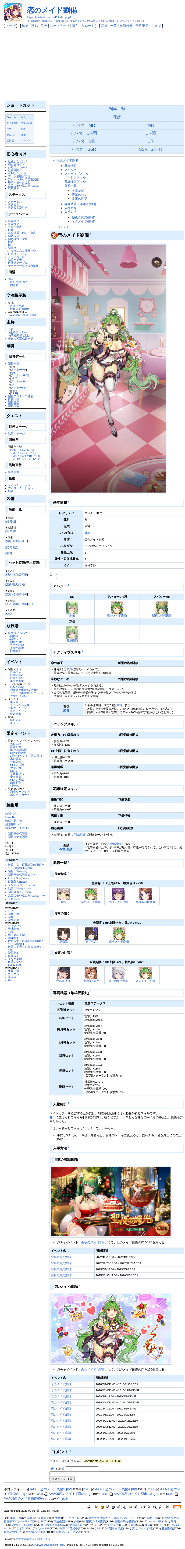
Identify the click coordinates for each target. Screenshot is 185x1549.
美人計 (14, 701)
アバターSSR (19, 387)
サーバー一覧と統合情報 (23, 265)
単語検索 (126, 26)
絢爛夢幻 (13, 937)
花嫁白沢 (13, 913)
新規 (104, 26)
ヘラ (11, 931)
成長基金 (13, 188)
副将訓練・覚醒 (18, 238)
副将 (23, 129)
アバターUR (18, 381)
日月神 (23, 603)
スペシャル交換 (20, 704)
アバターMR (18, 369)
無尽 (9, 594)
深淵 (9, 613)
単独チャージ (18, 710)
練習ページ (12, 813)
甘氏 (53, 1117)
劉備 (72, 615)
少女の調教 (17, 648)
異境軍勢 (13, 471)
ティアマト (15, 925)
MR (13, 372)
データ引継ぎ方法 (19, 176)
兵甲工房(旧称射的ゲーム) (26, 692)
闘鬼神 (23, 594)
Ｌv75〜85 (29, 452)
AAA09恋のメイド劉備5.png (48, 1489)
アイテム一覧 (16, 256)
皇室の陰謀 (17, 645)
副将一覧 (13, 363)
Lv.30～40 (16, 449)
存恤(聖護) (79, 834)
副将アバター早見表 (20, 396)
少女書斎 (15, 776)
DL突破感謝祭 (19, 749)
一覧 (113, 26)
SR (12, 393)
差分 (43, 26)
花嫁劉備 (72, 640)
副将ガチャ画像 (18, 836)
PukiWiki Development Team (49, 1545)
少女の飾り (17, 767)
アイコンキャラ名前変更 (23, 179)
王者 (9, 603)
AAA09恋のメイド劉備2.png (67, 1494)
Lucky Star (16, 674)
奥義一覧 (13, 399)
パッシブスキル (75, 177)
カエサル (13, 973)
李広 (11, 979)
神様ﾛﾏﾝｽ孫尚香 (145, 901)
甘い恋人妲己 (90, 980)
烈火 (9, 574)
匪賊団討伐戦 (18, 281)
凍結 (34, 26)
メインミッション (19, 485)
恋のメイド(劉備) (83, 221)
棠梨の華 (13, 919)
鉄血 (15, 574)
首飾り (23, 540)
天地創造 (13, 928)
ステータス (15, 201)
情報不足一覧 (13, 820)
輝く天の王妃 (16, 934)
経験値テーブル (18, 262)
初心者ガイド (16, 164)
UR (13, 384)
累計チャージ (18, 707)
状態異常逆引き (18, 207)
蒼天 (15, 584)
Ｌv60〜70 (16, 452)
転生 (11, 244)
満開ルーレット (20, 791)
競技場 (10, 140)
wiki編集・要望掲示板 (23, 314)
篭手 (15, 540)
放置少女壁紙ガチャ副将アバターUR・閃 (114, 1518)
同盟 (11, 278)
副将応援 (13, 405)
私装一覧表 (15, 259)
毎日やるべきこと (19, 182)
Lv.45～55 (28, 449)
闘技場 (14, 636)
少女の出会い (18, 695)
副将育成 (13, 235)
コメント (63, 227)
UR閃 (14, 378)
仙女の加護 (17, 764)
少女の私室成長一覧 (23, 250)
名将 (21, 584)
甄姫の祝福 (17, 687)
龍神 (15, 603)
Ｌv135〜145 (34, 458)
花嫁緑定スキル (75, 181)
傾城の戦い (17, 641)
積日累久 (15, 719)
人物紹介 (70, 208)
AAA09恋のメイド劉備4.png (113, 1489)
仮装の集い (17, 677)
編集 (25, 26)
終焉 (15, 594)
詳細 (86, 1489)
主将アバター (18, 332)
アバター (70, 169)
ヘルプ (156, 26)
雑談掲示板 (17, 305)
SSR (13, 390)
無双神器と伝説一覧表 (22, 232)
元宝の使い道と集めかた (23, 185)
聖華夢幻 (13, 952)
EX (12, 366)
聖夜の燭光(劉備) (83, 217)
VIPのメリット (17, 173)
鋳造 (11, 241)
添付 (75, 26)
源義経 (63, 941)
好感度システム (18, 253)
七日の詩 (15, 743)
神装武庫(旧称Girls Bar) (24, 689)
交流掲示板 (27, 123)
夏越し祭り (17, 746)
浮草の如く (79, 194)
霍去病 (12, 976)
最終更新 (142, 26)
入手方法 (70, 212)
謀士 (26, 335)
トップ (10, 26)
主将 (9, 129)
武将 (13, 335)
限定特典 (15, 713)
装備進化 (13, 223)
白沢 (11, 910)
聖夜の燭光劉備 (162, 615)
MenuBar (10, 817)
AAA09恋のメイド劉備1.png (132, 1494)
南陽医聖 (15, 782)
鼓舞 (87, 532)
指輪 (9, 540)
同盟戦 (14, 285)
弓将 (20, 335)
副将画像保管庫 (18, 833)
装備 (23, 134)
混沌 (30, 603)
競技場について (18, 633)
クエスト (11, 134)
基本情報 (70, 166)
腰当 (16, 547)
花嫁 (11, 916)
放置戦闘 (13, 170)
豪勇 (9, 584)
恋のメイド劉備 (52, 10)
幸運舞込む (17, 773)
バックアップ (59, 26)
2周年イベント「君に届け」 (27, 755)
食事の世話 (79, 198)
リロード (88, 26)
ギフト (14, 722)
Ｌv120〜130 (18, 458)
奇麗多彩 (13, 955)
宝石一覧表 (15, 226)
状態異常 (13, 204)
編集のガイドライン (18, 827)
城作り (12, 247)
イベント (25, 140)
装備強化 (13, 220)
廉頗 (63, 901)
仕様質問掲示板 (20, 308)
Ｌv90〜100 (17, 455)
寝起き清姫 (63, 980)
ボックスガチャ (20, 794)
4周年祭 (15, 785)
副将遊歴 (13, 402)
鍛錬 (11, 229)
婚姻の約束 (11, 1532)
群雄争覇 (15, 651)
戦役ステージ (16, 433)
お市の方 (91, 941)
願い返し (15, 770)
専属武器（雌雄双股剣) (80, 204)
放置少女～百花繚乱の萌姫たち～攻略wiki (26, 866)
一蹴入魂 (15, 761)
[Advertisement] (93, 65)
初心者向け (12, 123)
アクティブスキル (76, 173)
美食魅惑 (78, 190)
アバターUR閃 (20, 375)
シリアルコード (18, 167)
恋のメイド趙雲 (118, 901)
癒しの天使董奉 (118, 980)
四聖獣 (23, 574)
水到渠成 (15, 758)
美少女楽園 (17, 680)
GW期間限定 (18, 752)
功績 (11, 491)
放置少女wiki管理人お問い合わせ (33, 1539)
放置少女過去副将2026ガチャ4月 (26, 948)
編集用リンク (13, 824)
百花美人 (15, 671)
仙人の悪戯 (17, 779)
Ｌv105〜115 (33, 455)
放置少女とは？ (18, 161)
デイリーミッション (20, 488)
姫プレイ (15, 639)
